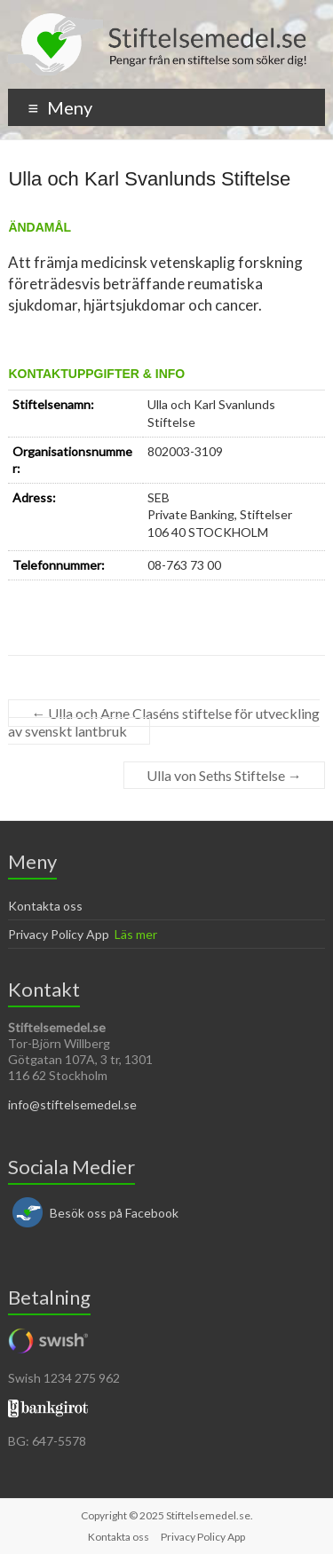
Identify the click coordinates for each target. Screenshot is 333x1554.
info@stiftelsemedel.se (72, 1104)
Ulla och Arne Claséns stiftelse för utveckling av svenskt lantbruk (164, 722)
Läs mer (136, 934)
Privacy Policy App (58, 934)
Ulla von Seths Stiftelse (224, 775)
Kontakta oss (45, 905)
